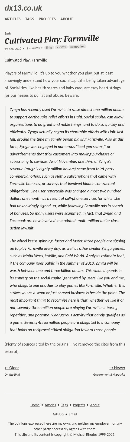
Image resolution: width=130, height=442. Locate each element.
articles (13, 19)
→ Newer (117, 367)
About (95, 405)
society (61, 47)
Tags (64, 405)
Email (73, 414)
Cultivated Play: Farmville (26, 60)
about (66, 19)
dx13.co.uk (23, 8)
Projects (79, 405)
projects (47, 19)
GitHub (58, 414)
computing (77, 46)
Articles (50, 405)
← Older (12, 367)
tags (29, 19)
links (49, 48)
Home (34, 405)
